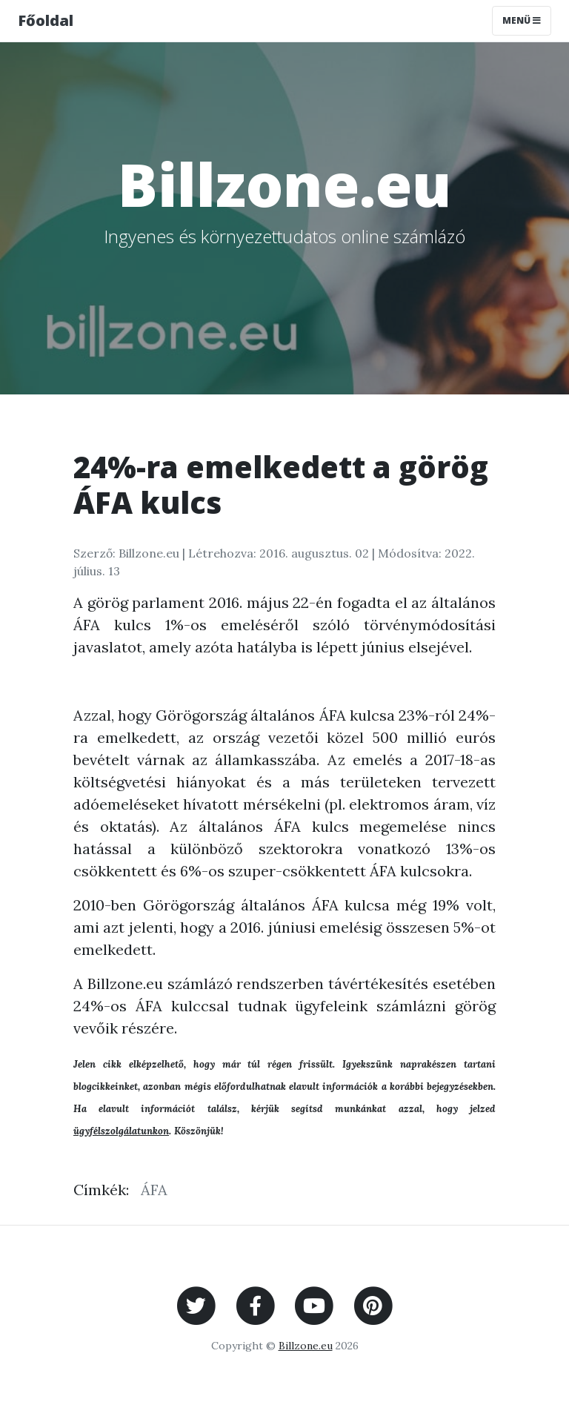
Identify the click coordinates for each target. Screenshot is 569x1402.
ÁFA (154, 1189)
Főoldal (45, 20)
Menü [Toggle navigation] (521, 20)
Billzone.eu (306, 1345)
